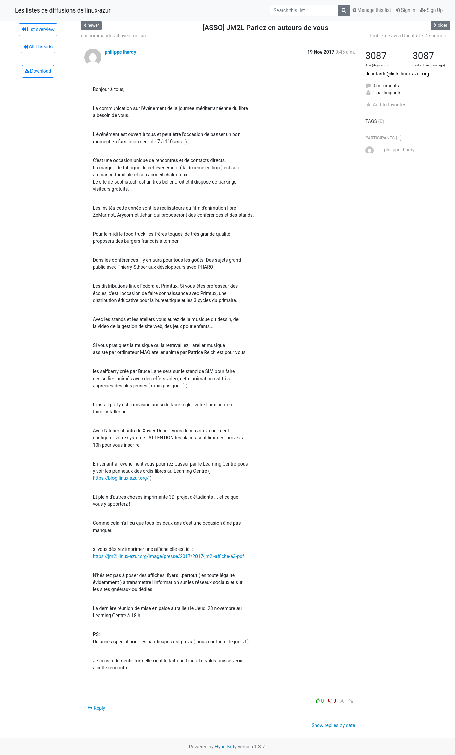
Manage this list (371, 10)
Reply (96, 708)
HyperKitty (226, 746)
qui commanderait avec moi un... (115, 35)
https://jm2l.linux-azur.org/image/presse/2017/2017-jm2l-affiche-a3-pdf (168, 556)
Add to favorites (385, 104)
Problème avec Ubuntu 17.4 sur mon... (410, 35)
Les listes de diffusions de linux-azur (62, 10)
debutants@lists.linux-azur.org (397, 74)
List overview (38, 29)
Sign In (405, 10)
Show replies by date (333, 725)
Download (38, 71)
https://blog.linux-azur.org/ (121, 478)
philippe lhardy (120, 52)
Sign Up (431, 10)
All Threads (38, 46)
